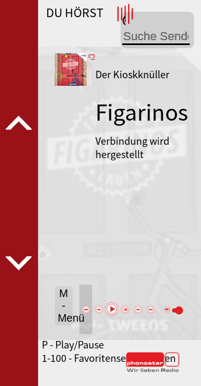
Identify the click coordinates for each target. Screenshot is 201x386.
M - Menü (65, 305)
